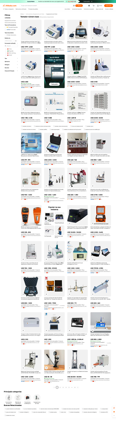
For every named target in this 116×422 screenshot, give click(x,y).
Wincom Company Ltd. (95, 198)
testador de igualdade (74, 412)
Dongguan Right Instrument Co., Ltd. (98, 345)
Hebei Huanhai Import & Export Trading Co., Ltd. (31, 50)
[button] (74, 6)
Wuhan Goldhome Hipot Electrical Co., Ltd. (54, 307)
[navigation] (11, 200)
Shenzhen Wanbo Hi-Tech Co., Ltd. (75, 343)
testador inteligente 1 (24, 412)
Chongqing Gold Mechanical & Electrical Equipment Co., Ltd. (31, 198)
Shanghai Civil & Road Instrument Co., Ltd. (76, 306)
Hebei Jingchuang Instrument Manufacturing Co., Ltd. (77, 163)
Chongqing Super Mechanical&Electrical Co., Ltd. (77, 84)
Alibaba (22, 14)
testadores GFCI (103, 412)
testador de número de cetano (28, 129)
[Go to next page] (77, 387)
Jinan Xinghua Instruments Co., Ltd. (75, 235)
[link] (114, 408)
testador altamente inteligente (89, 412)
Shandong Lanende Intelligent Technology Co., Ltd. (54, 342)
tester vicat (63, 412)
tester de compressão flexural (39, 412)
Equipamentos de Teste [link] (51, 14)
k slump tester (104, 408)
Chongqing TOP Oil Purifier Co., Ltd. (75, 50)
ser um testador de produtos (29, 408)
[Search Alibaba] (46, 5)
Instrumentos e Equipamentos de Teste (35, 14)
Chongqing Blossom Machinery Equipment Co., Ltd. (100, 50)
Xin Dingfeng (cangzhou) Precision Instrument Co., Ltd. (100, 306)
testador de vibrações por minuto (90, 408)
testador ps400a (42, 129)
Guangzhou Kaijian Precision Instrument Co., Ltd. (31, 306)
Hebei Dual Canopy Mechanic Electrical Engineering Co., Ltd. (54, 163)
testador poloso (53, 412)
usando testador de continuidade (12, 408)
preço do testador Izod (10, 412)
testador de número (26, 126)
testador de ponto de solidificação (92, 129)
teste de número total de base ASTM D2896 (49, 408)
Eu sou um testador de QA (76, 126)
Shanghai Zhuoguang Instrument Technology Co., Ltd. (54, 271)
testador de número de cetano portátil (70, 408)
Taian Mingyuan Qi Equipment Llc (51, 381)
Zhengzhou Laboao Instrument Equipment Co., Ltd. (31, 163)
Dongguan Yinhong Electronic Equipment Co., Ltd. (54, 200)
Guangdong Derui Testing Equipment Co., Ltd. (100, 121)
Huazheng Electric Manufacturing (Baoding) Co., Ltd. (54, 50)
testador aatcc (89, 126)
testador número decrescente (60, 126)
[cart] (94, 5)
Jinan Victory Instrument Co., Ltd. (75, 379)
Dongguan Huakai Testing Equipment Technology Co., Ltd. (77, 271)
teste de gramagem (55, 129)
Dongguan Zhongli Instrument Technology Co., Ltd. (31, 379)
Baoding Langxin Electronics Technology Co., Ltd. (100, 271)
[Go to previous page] (54, 387)
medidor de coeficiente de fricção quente (71, 129)
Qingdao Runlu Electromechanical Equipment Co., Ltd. (31, 235)
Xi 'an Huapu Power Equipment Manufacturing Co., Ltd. (100, 235)
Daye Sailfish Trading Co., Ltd (73, 121)
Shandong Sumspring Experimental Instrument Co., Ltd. (31, 271)
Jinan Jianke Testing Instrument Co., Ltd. (99, 163)
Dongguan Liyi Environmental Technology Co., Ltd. (77, 198)
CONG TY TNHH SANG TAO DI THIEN (98, 84)
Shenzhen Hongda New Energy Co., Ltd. (30, 342)
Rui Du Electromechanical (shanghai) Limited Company (31, 121)
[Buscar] (79, 5)
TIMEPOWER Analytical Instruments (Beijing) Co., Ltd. (54, 121)
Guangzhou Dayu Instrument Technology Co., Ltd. (100, 379)
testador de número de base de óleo (42, 126)
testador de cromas (10, 415)
